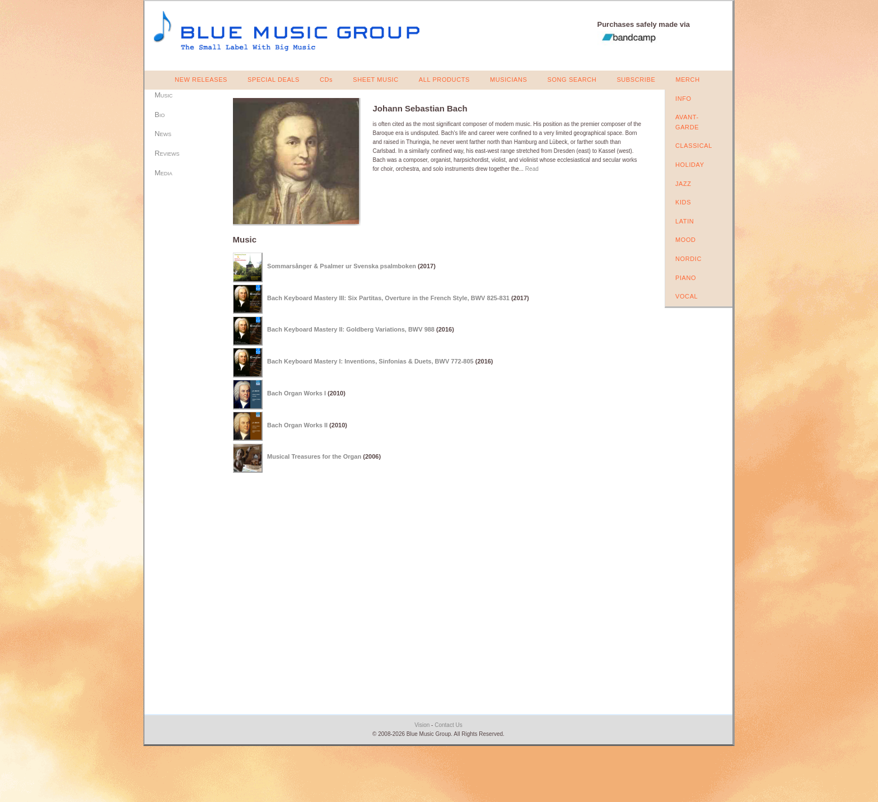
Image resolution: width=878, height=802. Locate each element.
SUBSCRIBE (636, 79)
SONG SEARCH (571, 79)
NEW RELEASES (201, 79)
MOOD (685, 239)
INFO (683, 98)
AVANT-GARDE (687, 122)
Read (532, 169)
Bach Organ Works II (297, 425)
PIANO (685, 277)
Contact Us (448, 725)
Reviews (167, 153)
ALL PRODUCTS (444, 79)
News (163, 133)
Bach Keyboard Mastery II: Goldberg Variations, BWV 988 (351, 329)
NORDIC (688, 258)
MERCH (687, 79)
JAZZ (683, 183)
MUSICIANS (508, 79)
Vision (421, 725)
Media (163, 173)
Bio (160, 114)
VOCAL (686, 296)
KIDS (683, 202)
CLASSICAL (693, 145)
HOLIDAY (689, 164)
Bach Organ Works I (296, 393)
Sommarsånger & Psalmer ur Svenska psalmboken (341, 266)
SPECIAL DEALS (273, 79)
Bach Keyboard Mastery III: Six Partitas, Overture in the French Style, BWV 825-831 (388, 297)
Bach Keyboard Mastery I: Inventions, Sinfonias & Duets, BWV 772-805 (370, 361)
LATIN (684, 221)
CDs (326, 79)
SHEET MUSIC (376, 79)
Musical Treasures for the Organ (314, 456)
